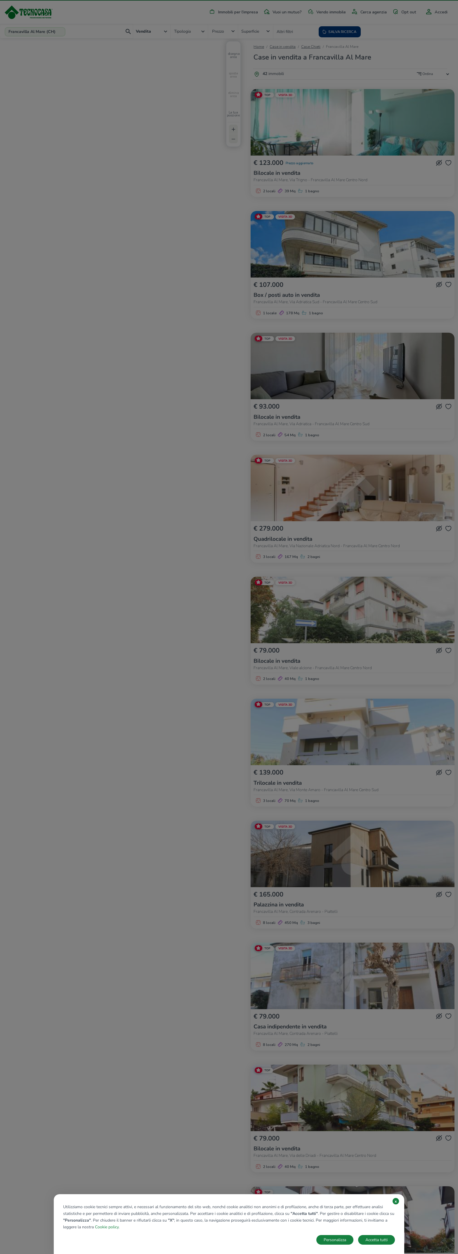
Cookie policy (107, 1227)
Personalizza (335, 1240)
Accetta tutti (376, 1240)
